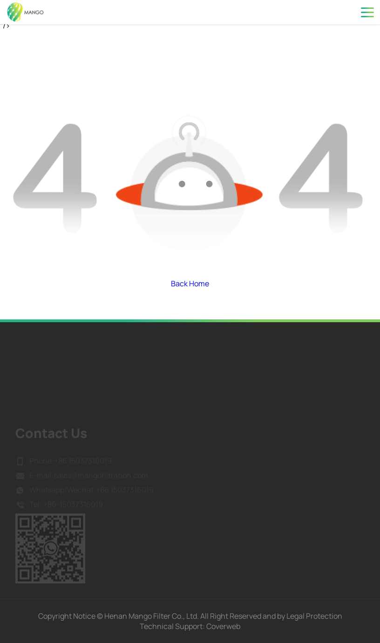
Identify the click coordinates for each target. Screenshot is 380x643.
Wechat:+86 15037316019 (110, 495)
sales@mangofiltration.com (101, 481)
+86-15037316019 (72, 510)
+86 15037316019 (83, 466)
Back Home (190, 283)
